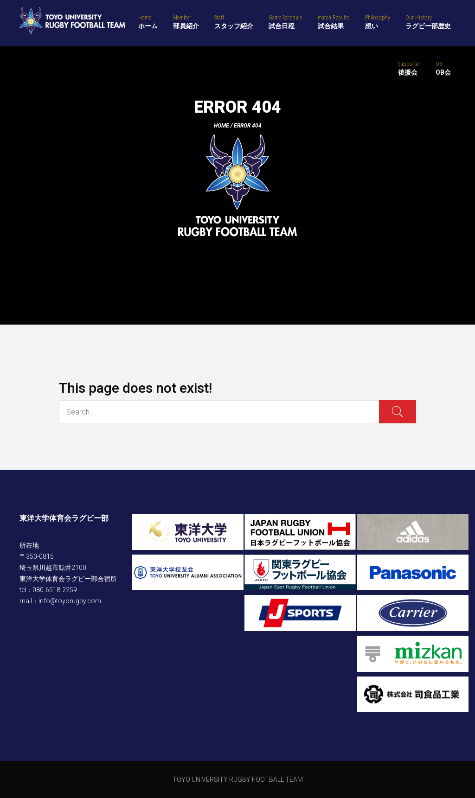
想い (377, 22)
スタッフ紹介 (233, 22)
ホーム (148, 22)
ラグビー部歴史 (428, 22)
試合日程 (285, 22)
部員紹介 (186, 22)
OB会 (443, 68)
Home (221, 125)
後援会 (409, 68)
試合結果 (334, 22)
